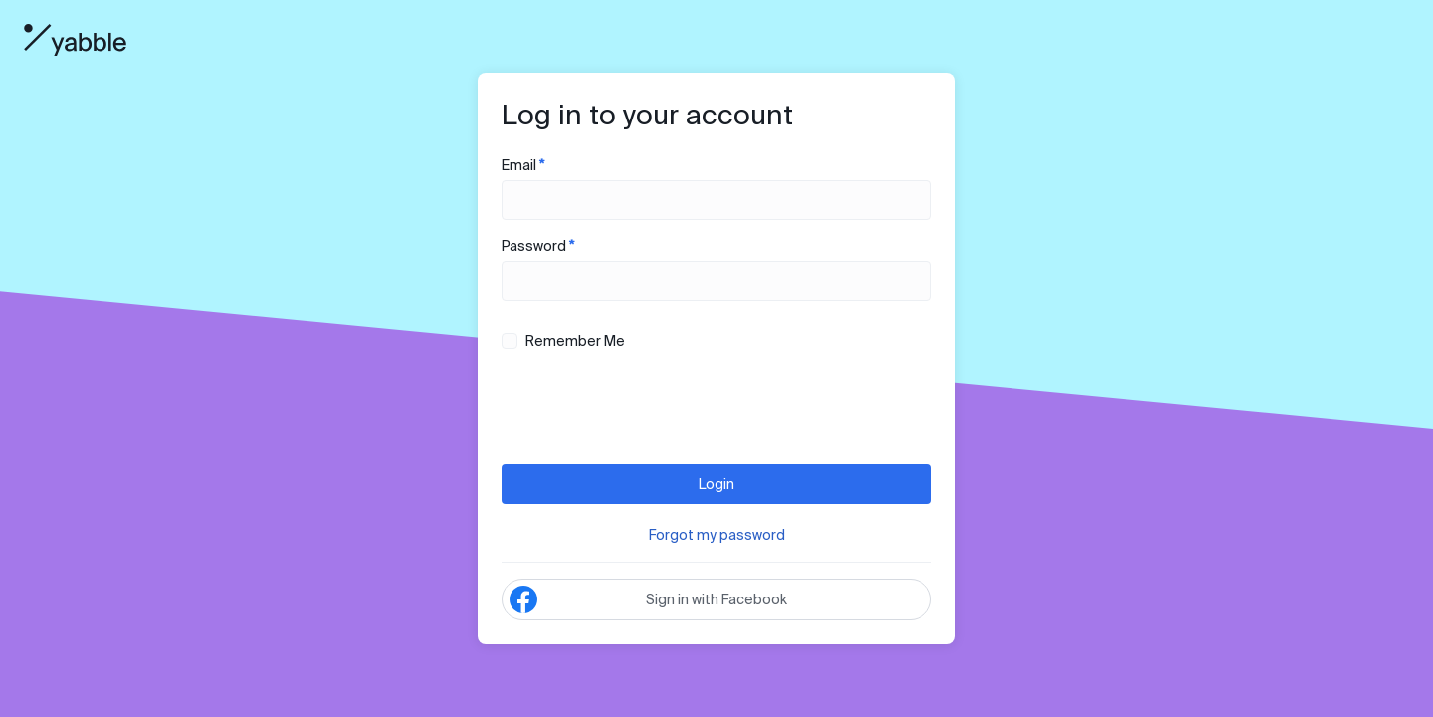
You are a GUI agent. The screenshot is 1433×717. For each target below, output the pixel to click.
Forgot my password (717, 535)
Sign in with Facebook (648, 599)
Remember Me (563, 341)
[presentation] (653, 409)
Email (716, 188)
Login (716, 484)
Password (716, 269)
